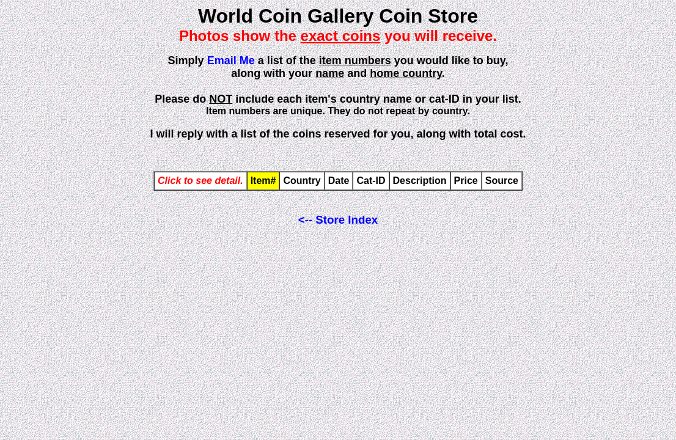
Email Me (231, 60)
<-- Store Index (338, 219)
